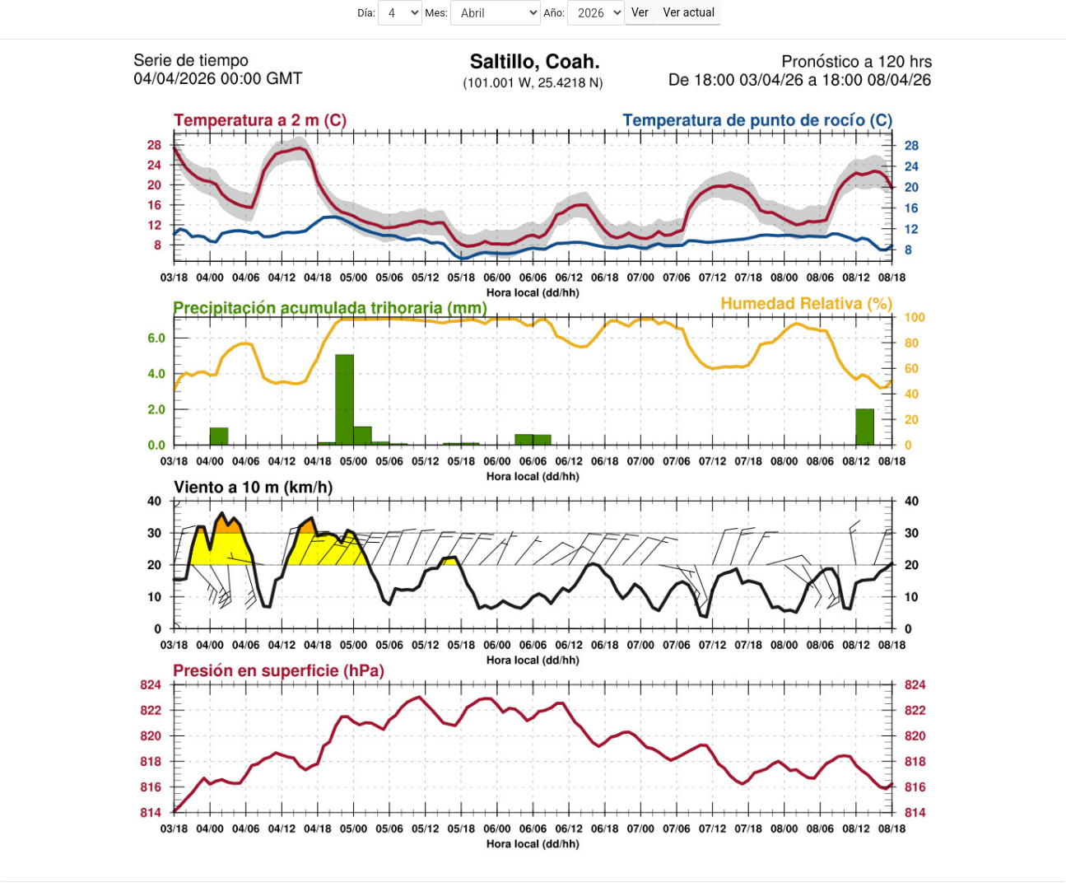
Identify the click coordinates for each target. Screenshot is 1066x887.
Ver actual (688, 12)
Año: (554, 13)
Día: (367, 13)
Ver (641, 12)
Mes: (436, 13)
